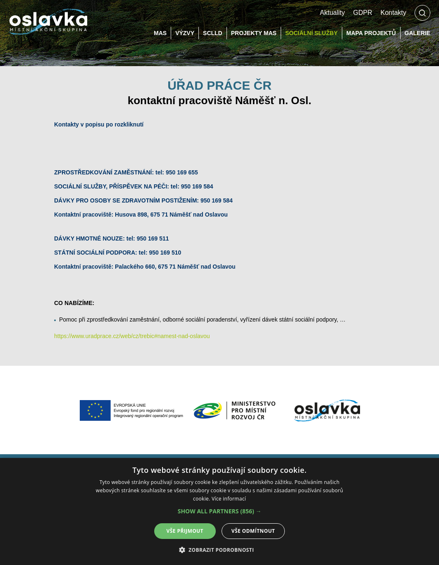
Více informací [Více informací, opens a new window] (229, 498)
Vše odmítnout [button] (253, 530)
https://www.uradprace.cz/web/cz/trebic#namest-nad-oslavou (132, 336)
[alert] (219, 511)
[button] (220, 511)
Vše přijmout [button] (185, 530)
